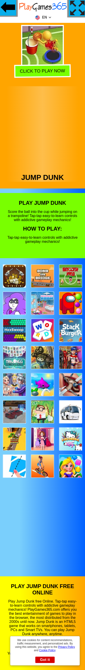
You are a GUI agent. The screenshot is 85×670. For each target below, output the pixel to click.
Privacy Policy (66, 647)
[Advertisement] (42, 128)
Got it (45, 660)
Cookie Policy (47, 650)
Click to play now (43, 71)
